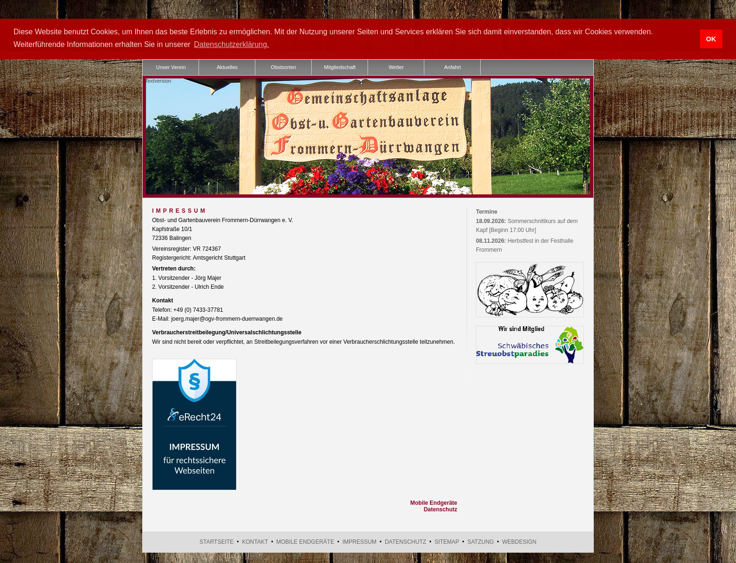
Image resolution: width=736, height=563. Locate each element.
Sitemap (447, 541)
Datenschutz (440, 509)
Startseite (216, 541)
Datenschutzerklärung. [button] (231, 44)
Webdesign (519, 541)
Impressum (359, 541)
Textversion (158, 80)
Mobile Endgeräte (433, 502)
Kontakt (255, 541)
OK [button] (711, 39)
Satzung (481, 541)
